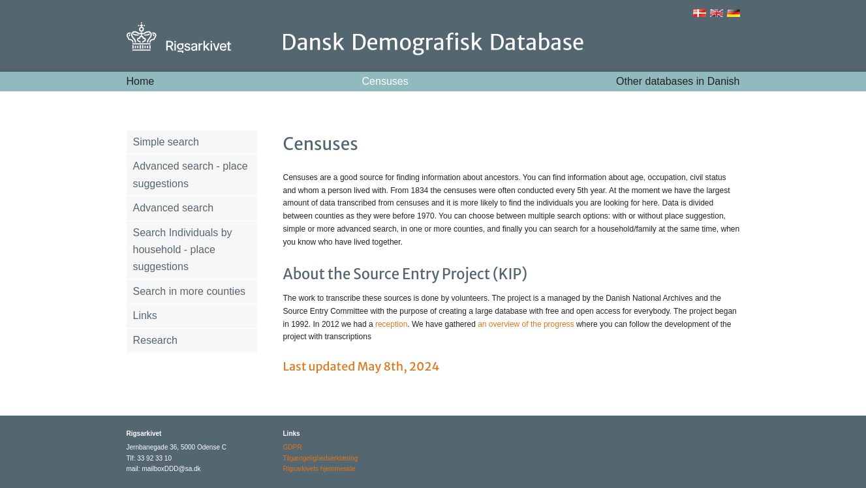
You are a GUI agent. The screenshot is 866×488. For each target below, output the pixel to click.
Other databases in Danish (677, 81)
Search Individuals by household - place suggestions (182, 250)
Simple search (166, 141)
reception (391, 324)
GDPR (292, 447)
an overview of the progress (527, 324)
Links (145, 315)
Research (155, 340)
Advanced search (173, 207)
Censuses (385, 81)
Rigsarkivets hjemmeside (319, 468)
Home (141, 81)
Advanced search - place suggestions (190, 174)
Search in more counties (189, 291)
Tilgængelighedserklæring (320, 458)
